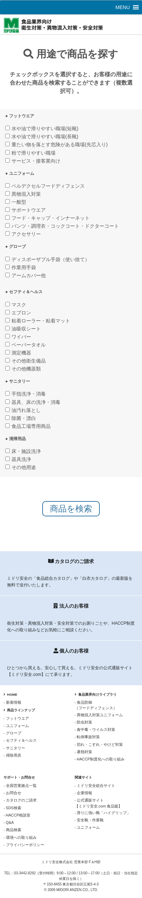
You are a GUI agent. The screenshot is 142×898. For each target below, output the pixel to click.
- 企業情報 (83, 793)
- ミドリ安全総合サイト (95, 785)
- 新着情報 (12, 702)
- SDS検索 (12, 808)
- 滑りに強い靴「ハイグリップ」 (103, 813)
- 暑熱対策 (83, 752)
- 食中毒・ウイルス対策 (95, 729)
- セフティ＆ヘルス (20, 740)
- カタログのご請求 (20, 800)
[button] (122, 7)
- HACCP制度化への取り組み (100, 759)
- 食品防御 (107, 705)
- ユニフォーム (16, 726)
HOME (10, 694)
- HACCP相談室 (16, 815)
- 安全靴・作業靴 (89, 820)
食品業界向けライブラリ (96, 694)
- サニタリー (14, 748)
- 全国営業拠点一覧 (20, 785)
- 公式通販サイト (107, 803)
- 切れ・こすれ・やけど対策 (99, 744)
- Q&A (8, 822)
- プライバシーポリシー (23, 845)
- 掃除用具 (12, 755)
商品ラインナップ (19, 710)
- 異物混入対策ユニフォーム (99, 715)
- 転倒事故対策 (87, 737)
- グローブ (12, 733)
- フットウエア (16, 718)
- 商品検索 (12, 830)
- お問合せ (12, 793)
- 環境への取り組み (20, 837)
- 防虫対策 (83, 722)
